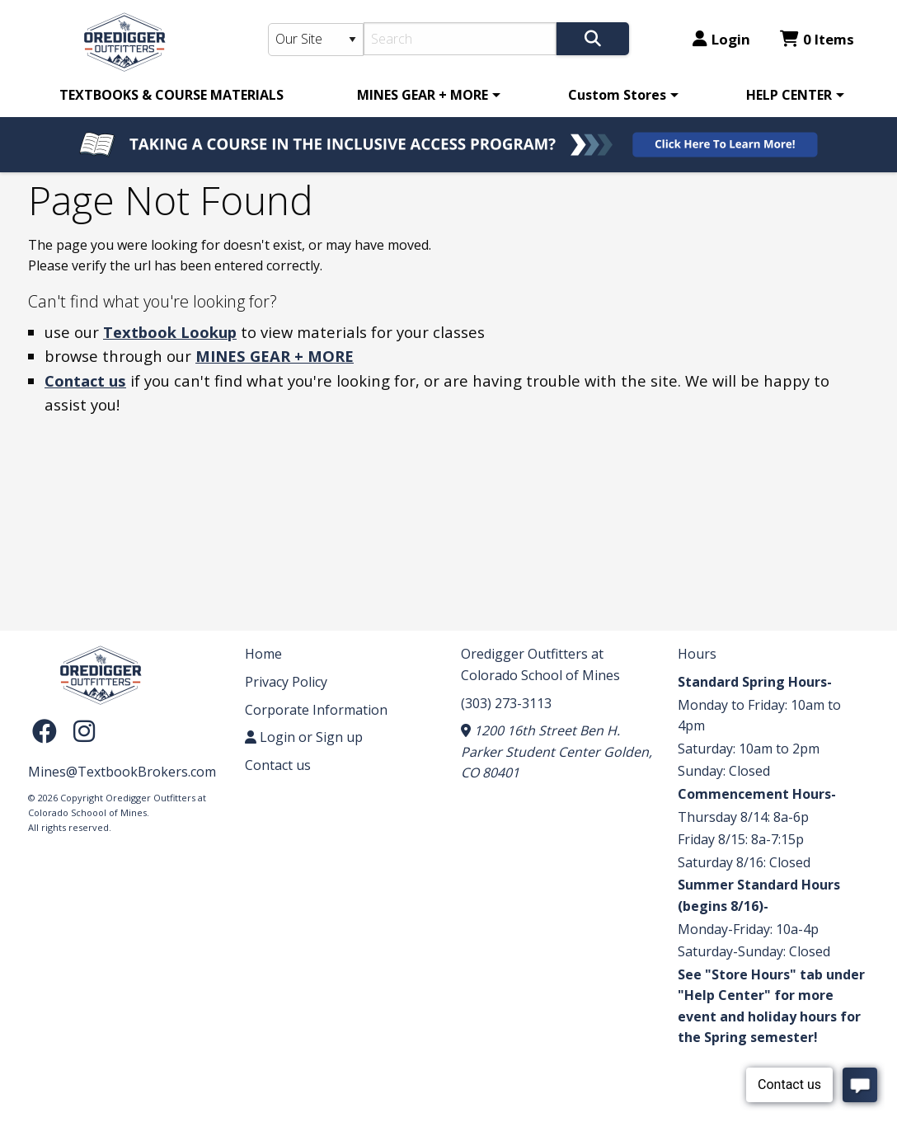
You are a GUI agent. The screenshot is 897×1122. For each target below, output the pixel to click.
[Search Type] (316, 39)
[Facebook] (48, 730)
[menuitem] (171, 94)
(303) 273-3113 (506, 703)
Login (721, 39)
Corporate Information (316, 710)
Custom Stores (617, 95)
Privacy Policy (286, 682)
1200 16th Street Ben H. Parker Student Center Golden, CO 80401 (556, 751)
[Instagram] (84, 730)
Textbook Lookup (170, 332)
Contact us (85, 380)
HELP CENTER (789, 95)
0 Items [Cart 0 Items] (817, 39)
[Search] (460, 38)
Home (263, 654)
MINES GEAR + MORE (422, 95)
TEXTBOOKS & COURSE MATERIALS (171, 95)
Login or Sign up (304, 737)
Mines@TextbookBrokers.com (122, 772)
